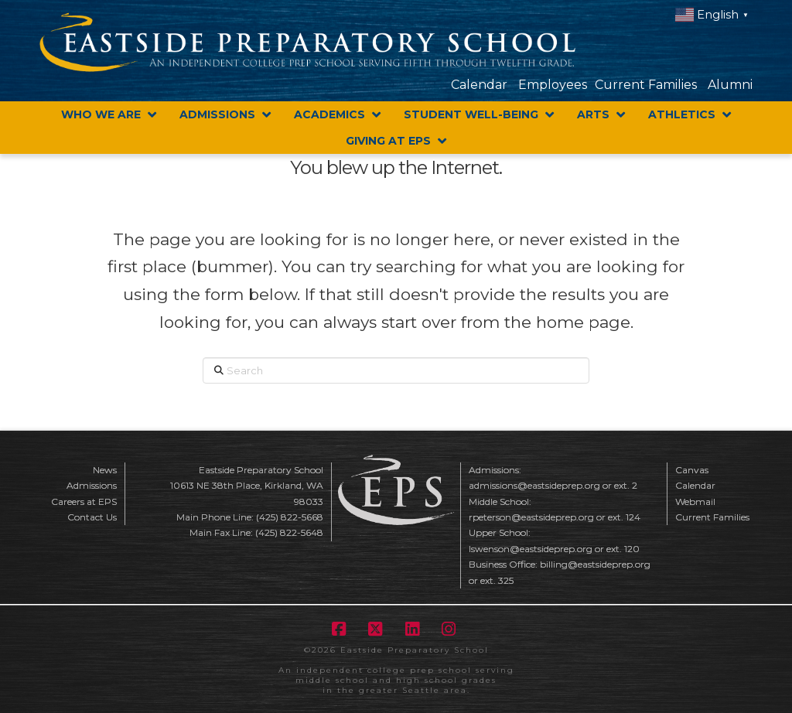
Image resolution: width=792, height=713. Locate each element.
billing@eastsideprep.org (595, 564)
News (105, 470)
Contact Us (92, 517)
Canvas (691, 470)
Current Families (646, 84)
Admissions (92, 485)
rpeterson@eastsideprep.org (531, 517)
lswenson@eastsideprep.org (530, 548)
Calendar (479, 84)
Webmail (695, 501)
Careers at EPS (84, 501)
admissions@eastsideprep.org (534, 485)
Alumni (730, 84)
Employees (552, 84)
